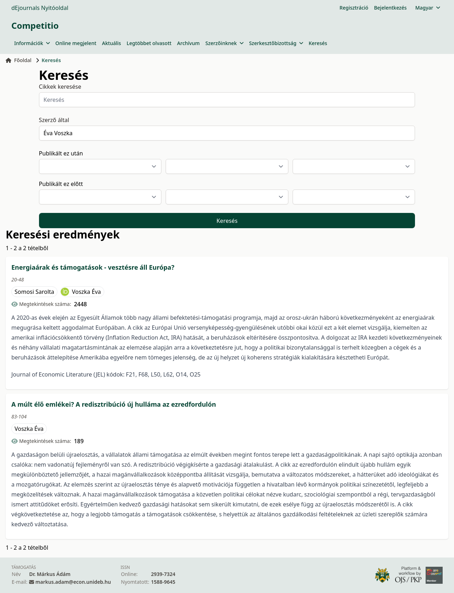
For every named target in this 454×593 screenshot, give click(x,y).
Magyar (427, 7)
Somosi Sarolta (34, 292)
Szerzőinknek (224, 43)
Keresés (318, 43)
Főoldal (19, 60)
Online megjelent (75, 43)
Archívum (188, 43)
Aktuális (111, 43)
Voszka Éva (86, 292)
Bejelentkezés (390, 7)
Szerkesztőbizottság (276, 43)
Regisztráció (353, 7)
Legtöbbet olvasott (149, 43)
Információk (32, 43)
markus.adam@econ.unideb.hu (73, 581)
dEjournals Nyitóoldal (39, 8)
